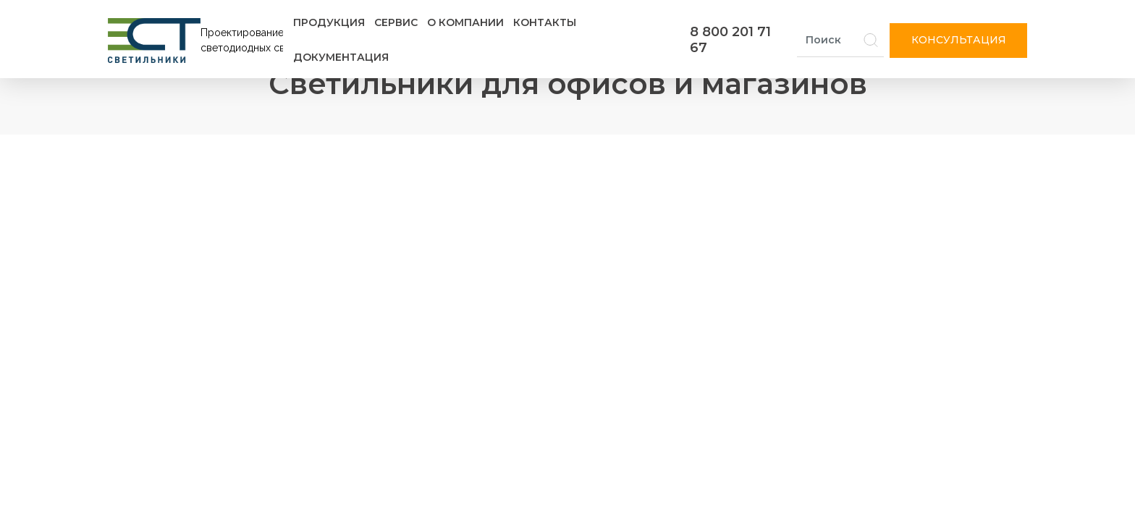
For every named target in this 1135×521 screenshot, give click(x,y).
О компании (465, 22)
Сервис (396, 22)
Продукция (329, 22)
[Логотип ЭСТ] (198, 40)
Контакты (544, 22)
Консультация (958, 39)
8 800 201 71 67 (730, 40)
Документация (341, 57)
